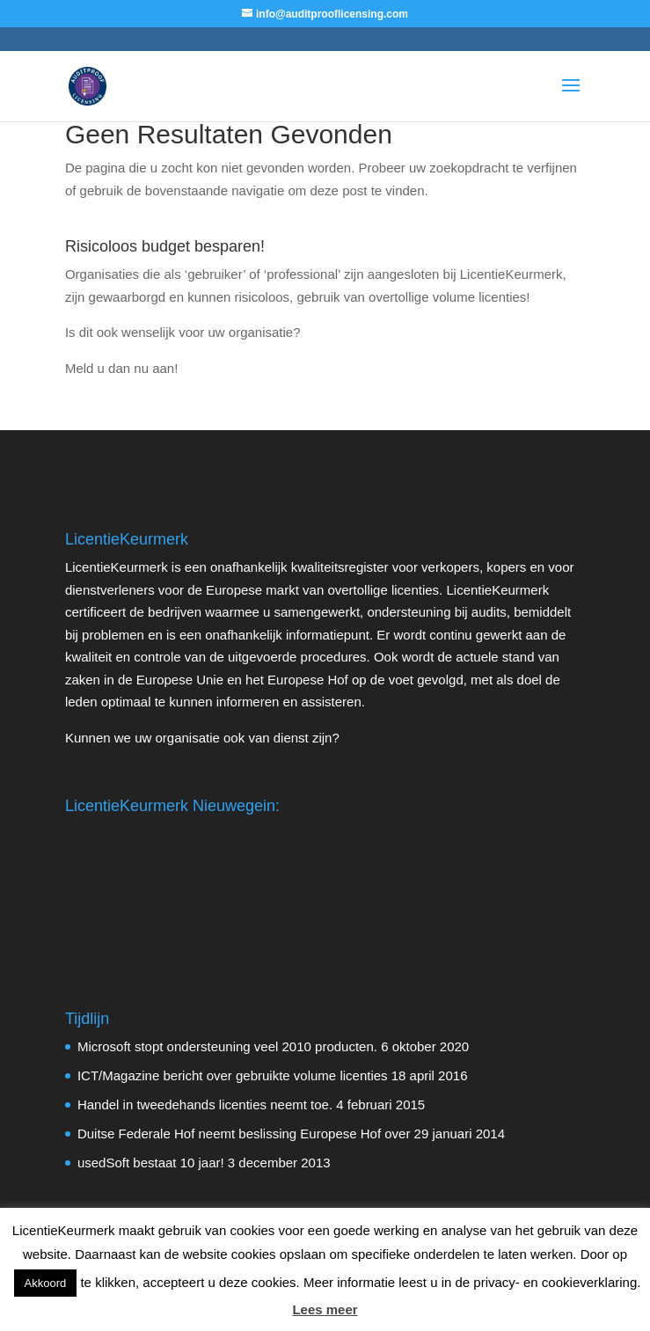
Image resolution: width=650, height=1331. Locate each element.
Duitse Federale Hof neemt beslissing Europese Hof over (244, 1133)
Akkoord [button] (46, 1283)
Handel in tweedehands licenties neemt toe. (204, 1104)
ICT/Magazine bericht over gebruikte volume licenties (232, 1075)
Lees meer (324, 1309)
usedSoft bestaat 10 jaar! (150, 1162)
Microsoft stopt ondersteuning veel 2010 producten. (227, 1046)
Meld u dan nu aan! (121, 368)
